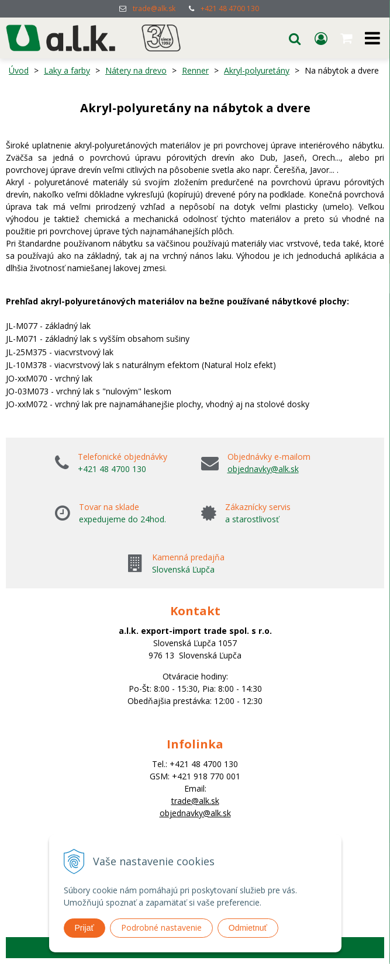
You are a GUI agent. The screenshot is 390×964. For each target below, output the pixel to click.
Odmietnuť (248, 927)
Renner (195, 70)
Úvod (19, 70)
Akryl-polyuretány (256, 70)
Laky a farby (67, 70)
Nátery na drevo (136, 70)
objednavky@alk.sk (263, 468)
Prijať (84, 927)
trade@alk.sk (154, 8)
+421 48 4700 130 (230, 8)
